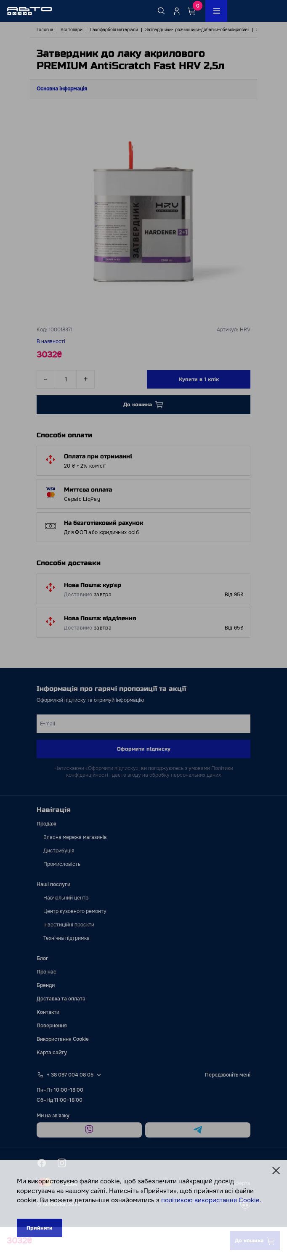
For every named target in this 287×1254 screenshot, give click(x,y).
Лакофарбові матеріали (114, 29)
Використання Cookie (63, 1039)
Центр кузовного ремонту (74, 911)
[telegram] (197, 1130)
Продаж (46, 823)
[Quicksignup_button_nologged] (177, 11)
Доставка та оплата (61, 998)
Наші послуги (53, 884)
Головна (45, 29)
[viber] (89, 1130)
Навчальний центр (65, 897)
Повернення (52, 1025)
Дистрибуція (58, 850)
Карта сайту (52, 1052)
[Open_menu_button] (216, 11)
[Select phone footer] (98, 1074)
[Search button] (161, 11)
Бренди (46, 985)
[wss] (245, 1204)
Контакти (48, 1012)
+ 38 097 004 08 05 (70, 1074)
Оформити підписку (143, 749)
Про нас (46, 971)
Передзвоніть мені (227, 1074)
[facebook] (42, 1163)
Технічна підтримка (66, 938)
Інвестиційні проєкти (68, 924)
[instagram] (62, 1163)
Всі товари (71, 29)
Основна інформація (62, 88)
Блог (42, 958)
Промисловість (61, 864)
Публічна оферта (229, 1183)
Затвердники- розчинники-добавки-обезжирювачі (197, 29)
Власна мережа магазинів (75, 837)
